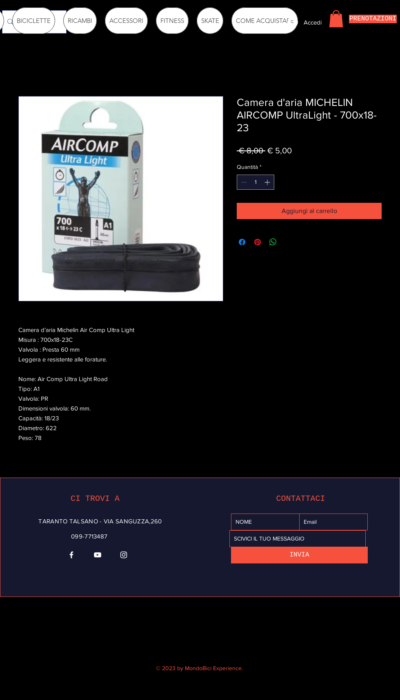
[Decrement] (243, 182)
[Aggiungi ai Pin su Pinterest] (257, 242)
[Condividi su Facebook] (242, 242)
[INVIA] (299, 555)
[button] (336, 18)
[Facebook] (71, 554)
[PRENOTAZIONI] (373, 19)
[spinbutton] (255, 182)
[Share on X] (288, 242)
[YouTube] (97, 554)
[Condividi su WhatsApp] (273, 242)
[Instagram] (123, 554)
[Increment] (268, 182)
